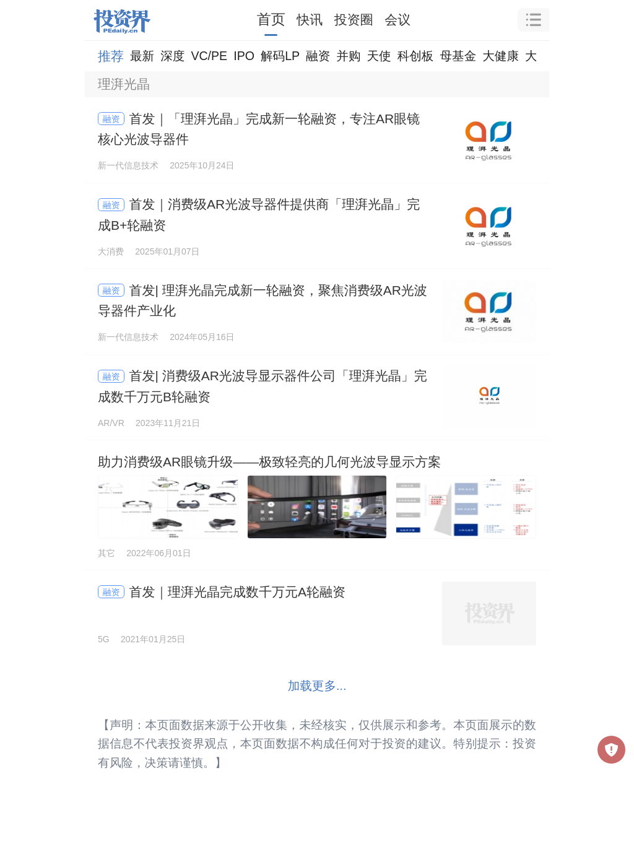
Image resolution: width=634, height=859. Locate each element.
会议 (397, 19)
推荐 (111, 56)
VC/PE (209, 56)
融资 (318, 56)
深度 (172, 56)
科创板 (415, 56)
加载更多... (317, 685)
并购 (348, 56)
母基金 (458, 56)
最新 (142, 56)
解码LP (280, 56)
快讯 (310, 19)
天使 (379, 56)
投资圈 (353, 19)
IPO (243, 56)
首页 (271, 19)
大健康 (500, 56)
